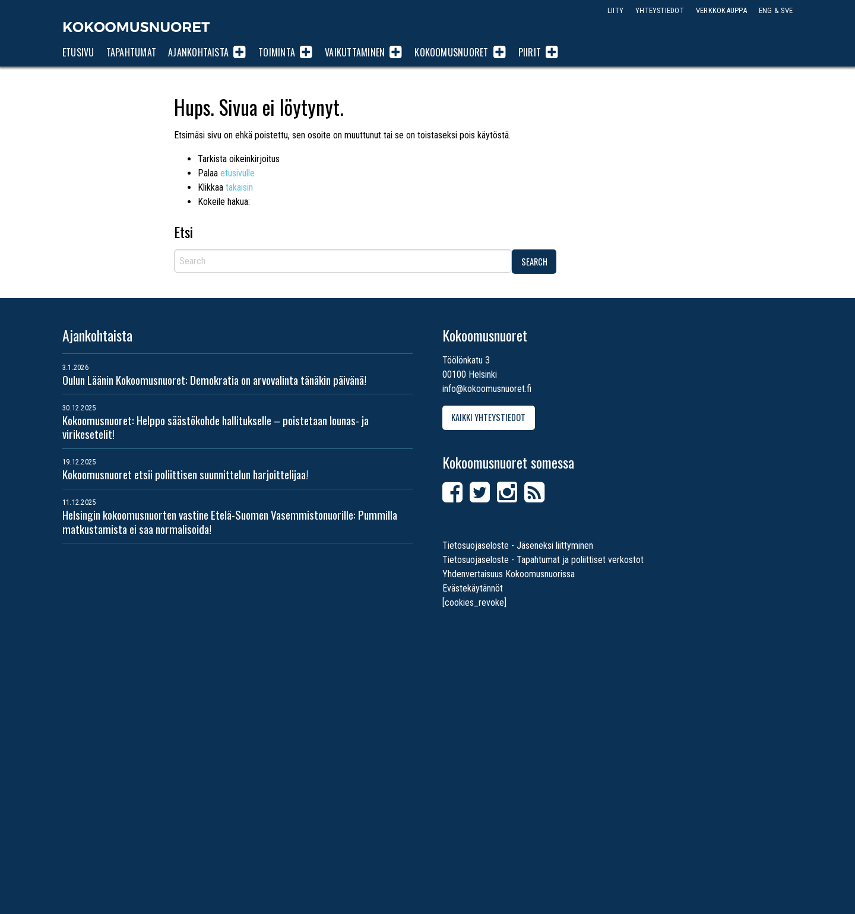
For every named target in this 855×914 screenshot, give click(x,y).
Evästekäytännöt (472, 588)
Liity (615, 10)
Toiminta (276, 52)
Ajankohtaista (198, 52)
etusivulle (237, 173)
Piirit (529, 52)
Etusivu (78, 52)
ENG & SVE (776, 10)
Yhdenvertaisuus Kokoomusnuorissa (508, 574)
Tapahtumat (131, 52)
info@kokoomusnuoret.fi (486, 388)
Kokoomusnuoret (136, 27)
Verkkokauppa (721, 10)
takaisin (239, 187)
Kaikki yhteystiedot (488, 417)
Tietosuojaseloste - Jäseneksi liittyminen (517, 545)
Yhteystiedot (659, 10)
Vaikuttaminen (355, 52)
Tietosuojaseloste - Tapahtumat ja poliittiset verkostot (543, 559)
